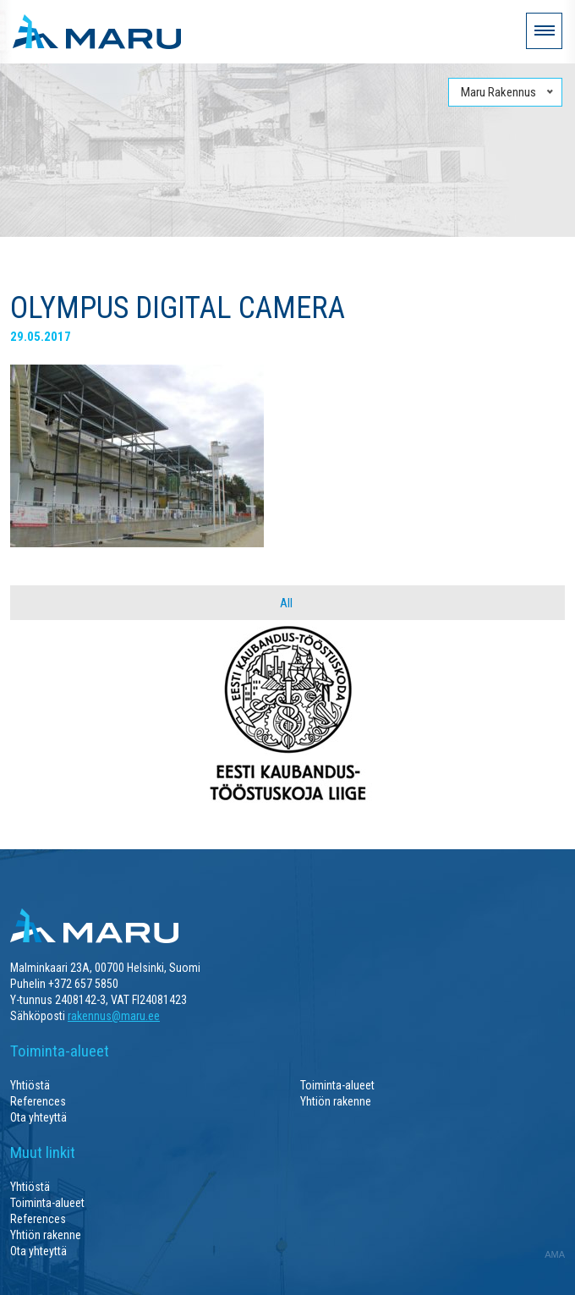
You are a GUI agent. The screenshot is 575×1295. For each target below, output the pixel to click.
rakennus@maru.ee (114, 1016)
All (286, 603)
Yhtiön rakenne (335, 1101)
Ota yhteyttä (38, 1117)
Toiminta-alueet (337, 1085)
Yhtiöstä (30, 1085)
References (38, 1101)
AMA (555, 1254)
